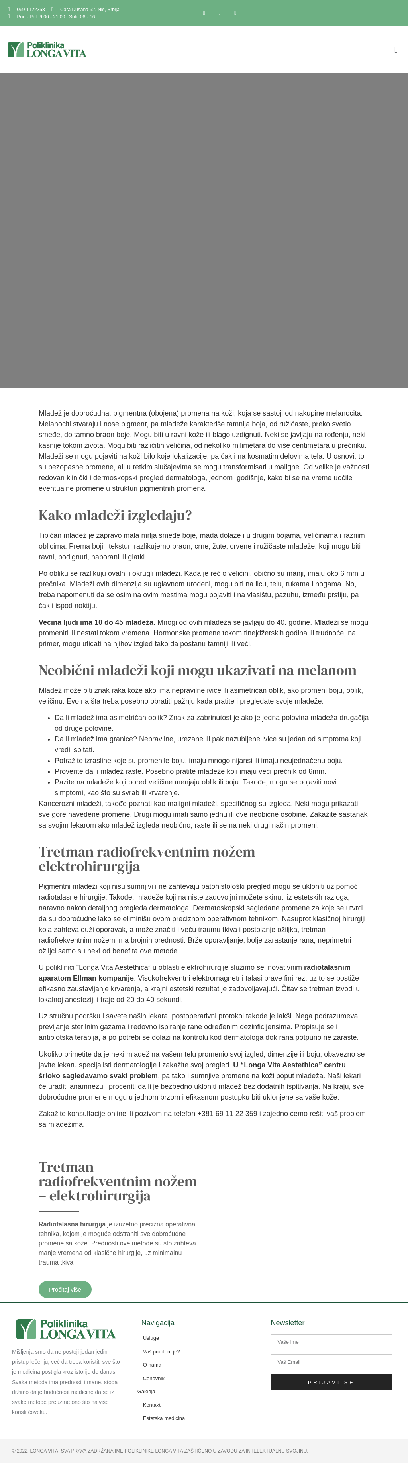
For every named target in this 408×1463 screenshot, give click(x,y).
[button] (396, 49)
